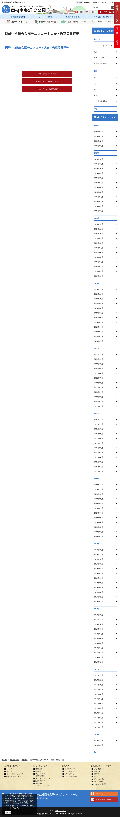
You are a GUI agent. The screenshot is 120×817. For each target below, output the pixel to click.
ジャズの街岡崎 (98, 781)
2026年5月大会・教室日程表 (47, 81)
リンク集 (9, 769)
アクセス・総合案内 (70, 776)
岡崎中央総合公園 (98, 779)
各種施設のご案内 (69, 769)
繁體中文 (96, 2)
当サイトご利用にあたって (14, 774)
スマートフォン (60, 811)
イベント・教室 (69, 771)
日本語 (79, 2)
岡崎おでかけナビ (98, 769)
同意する (8, 812)
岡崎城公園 (96, 771)
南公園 (95, 776)
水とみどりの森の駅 (99, 784)
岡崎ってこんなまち (117, 36)
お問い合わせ (10, 771)
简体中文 (104, 2)
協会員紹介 (38, 771)
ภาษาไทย (113, 2)
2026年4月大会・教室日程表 (47, 74)
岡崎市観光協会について (13, 776)
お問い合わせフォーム (103, 799)
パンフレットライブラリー (43, 778)
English (87, 2)
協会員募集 (38, 769)
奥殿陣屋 (96, 774)
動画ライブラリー (40, 781)
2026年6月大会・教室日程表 (47, 89)
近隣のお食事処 (69, 774)
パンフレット (100, 794)
